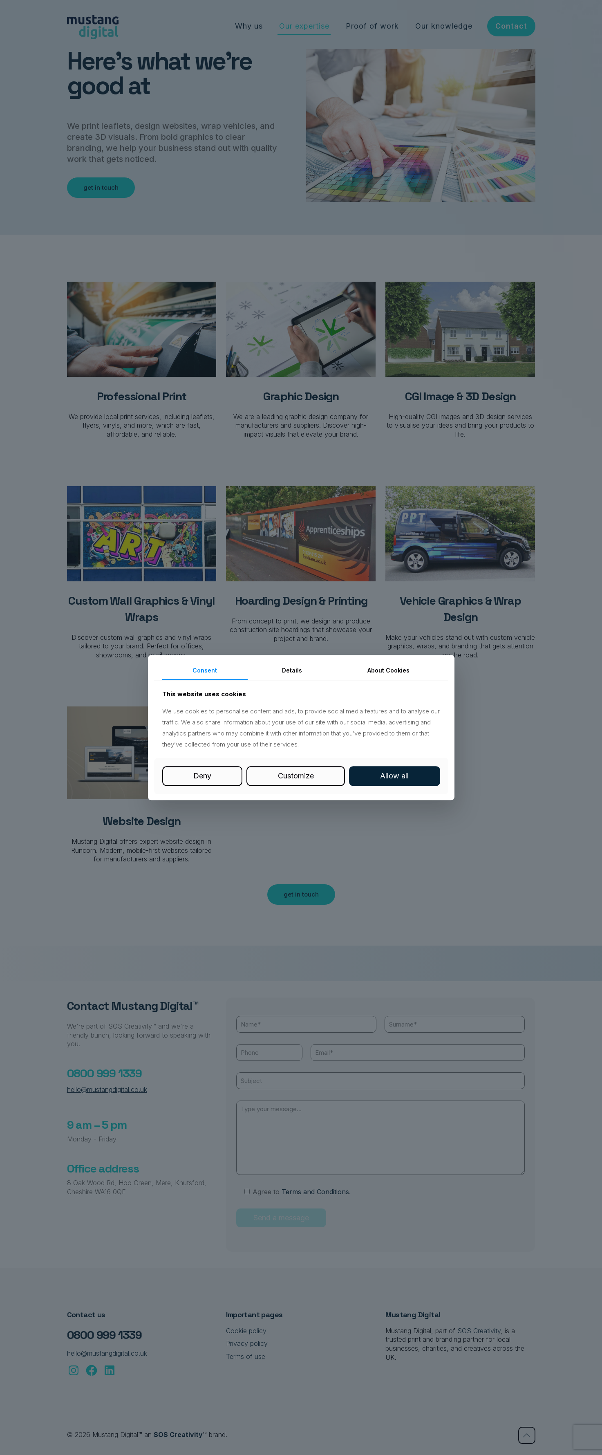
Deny (202, 776)
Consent (204, 670)
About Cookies (388, 670)
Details (292, 670)
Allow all (394, 776)
